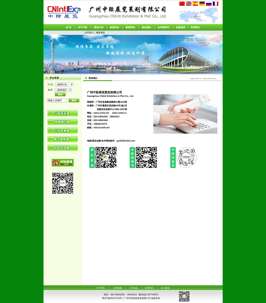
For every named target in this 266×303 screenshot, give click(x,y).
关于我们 (100, 288)
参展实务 (114, 27)
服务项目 (100, 32)
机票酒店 (180, 27)
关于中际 (82, 27)
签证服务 (146, 27)
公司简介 (88, 32)
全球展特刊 (163, 27)
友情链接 (117, 288)
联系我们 (195, 27)
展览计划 (98, 27)
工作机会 (133, 288)
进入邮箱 (165, 288)
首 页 (68, 27)
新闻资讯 (130, 27)
